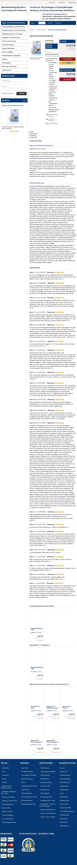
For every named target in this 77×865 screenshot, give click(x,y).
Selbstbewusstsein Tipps (47, 800)
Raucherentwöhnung (9, 41)
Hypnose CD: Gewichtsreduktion (36, 741)
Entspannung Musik (46, 782)
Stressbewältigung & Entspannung (13, 27)
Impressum (5, 775)
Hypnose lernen (45, 789)
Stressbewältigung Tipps (27, 804)
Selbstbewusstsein (65, 775)
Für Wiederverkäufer (26, 771)
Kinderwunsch (6, 70)
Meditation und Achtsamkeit (11, 37)
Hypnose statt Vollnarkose (48, 813)
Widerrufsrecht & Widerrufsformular (6, 787)
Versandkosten (71, 49)
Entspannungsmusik (7, 804)
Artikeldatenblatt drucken (52, 115)
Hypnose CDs (5, 808)
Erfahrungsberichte (26, 793)
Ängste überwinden (8, 48)
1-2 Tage (38, 632)
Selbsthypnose (44, 768)
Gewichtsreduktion (8, 45)
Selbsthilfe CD (25, 789)
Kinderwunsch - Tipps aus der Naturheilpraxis (48, 805)
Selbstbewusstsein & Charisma (12, 34)
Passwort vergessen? (8, 93)
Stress (61, 793)
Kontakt (4, 779)
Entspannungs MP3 (46, 797)
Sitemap (4, 782)
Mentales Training (6, 811)
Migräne (4, 59)
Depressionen (63, 822)
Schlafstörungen (64, 815)
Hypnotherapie (63, 797)
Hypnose (62, 768)
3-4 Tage (38, 710)
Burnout (23, 782)
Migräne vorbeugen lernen (47, 809)
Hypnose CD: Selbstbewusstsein (52, 707)
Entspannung (63, 818)
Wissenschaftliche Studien (28, 797)
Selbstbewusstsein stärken (28, 786)
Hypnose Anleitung (7, 815)
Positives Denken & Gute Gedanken (14, 30)
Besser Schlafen (7, 52)
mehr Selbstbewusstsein (66, 811)
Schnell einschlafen (65, 807)
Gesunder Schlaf (45, 786)
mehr (25, 100)
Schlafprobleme (64, 789)
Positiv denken (63, 804)
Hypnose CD (63, 771)
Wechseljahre (6, 63)
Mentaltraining (44, 779)
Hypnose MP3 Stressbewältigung (52, 741)
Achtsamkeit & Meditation (48, 771)
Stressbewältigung (64, 779)
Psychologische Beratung (28, 775)
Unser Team (24, 768)
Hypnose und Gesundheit (47, 817)
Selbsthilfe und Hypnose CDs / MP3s (8, 792)
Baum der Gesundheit (9, 66)
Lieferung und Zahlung (8, 797)
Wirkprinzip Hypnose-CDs (9, 800)
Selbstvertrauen (45, 775)
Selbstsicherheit (64, 800)
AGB (3, 771)
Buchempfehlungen (26, 800)
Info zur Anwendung (7, 819)
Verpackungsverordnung (8, 822)
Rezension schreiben (51, 119)
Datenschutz (5, 768)
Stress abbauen (45, 793)
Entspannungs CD (64, 782)
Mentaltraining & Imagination (11, 55)
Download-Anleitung (26, 779)
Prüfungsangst (63, 786)
